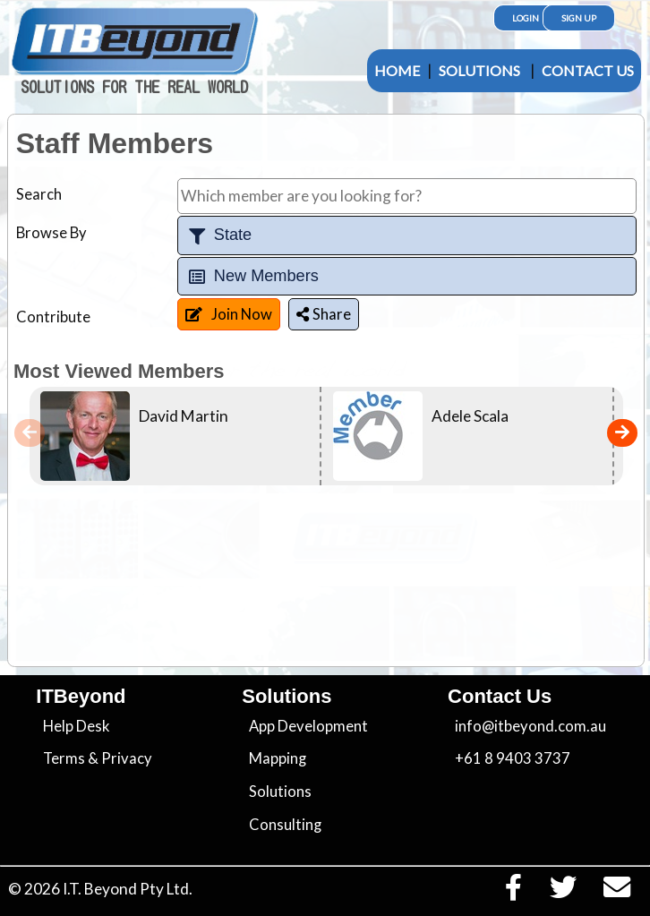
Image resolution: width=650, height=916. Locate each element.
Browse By (51, 233)
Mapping (277, 758)
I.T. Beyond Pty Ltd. (127, 888)
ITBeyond (80, 696)
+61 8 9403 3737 (512, 758)
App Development (308, 726)
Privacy (126, 758)
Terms (64, 758)
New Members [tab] (252, 276)
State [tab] (219, 235)
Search (39, 194)
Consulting (285, 825)
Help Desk (76, 726)
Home (397, 70)
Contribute (53, 317)
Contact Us (588, 70)
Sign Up (578, 18)
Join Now (228, 314)
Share (323, 314)
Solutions (479, 70)
